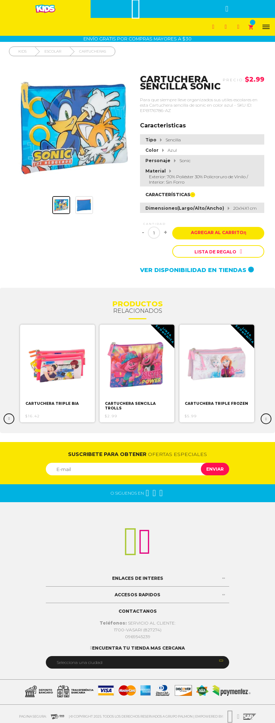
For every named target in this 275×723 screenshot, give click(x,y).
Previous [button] (9, 418)
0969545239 (137, 636)
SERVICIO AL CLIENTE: (138, 623)
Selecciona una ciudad (79, 662)
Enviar (215, 469)
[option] (57, 373)
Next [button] (266, 418)
